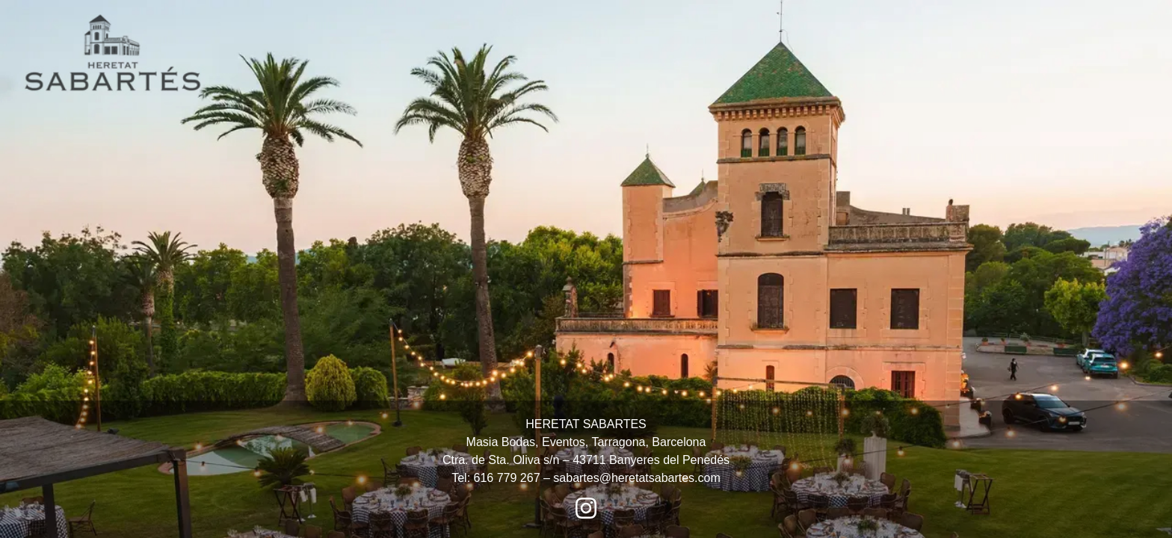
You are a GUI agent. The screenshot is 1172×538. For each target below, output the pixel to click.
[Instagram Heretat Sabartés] (586, 508)
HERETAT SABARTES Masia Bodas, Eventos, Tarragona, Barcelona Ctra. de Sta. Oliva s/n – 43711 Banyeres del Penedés (586, 442)
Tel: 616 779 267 (495, 477)
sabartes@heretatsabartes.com (636, 477)
